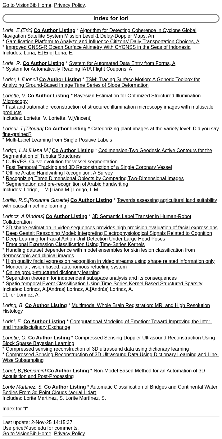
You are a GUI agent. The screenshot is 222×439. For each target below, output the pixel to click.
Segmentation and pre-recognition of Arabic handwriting (67, 184)
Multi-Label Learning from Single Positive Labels (59, 139)
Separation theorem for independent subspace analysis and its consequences (91, 278)
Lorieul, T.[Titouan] (22, 128)
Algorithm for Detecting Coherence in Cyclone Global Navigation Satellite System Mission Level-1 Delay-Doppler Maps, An (99, 33)
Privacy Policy (69, 5)
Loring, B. (13, 305)
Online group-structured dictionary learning (53, 272)
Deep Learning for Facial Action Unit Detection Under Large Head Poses (85, 238)
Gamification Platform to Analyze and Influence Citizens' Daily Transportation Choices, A (103, 41)
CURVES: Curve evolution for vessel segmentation (62, 161)
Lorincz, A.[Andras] (23, 216)
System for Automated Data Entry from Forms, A (122, 63)
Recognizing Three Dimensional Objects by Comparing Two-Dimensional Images (95, 178)
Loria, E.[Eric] (17, 30)
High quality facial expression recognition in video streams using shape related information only (110, 261)
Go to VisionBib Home (26, 5)
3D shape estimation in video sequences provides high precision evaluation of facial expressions (112, 227)
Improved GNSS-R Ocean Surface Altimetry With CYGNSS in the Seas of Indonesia (98, 47)
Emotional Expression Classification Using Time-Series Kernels (75, 244)
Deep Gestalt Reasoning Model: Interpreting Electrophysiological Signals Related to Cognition (109, 233)
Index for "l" (15, 408)
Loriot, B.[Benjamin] (24, 370)
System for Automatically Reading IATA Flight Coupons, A (69, 69)
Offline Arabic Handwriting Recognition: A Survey (59, 172)
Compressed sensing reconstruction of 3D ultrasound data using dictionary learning (97, 349)
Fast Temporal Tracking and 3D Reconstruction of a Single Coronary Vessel (89, 167)
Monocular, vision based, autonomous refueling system (66, 266)
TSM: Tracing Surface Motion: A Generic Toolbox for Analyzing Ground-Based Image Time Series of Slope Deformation (101, 82)
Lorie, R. (11, 63)
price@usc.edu (29, 428)
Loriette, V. (14, 95)
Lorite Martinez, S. (22, 387)
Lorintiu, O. (14, 337)
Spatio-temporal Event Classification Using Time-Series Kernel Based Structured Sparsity (104, 283)
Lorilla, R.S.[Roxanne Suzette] (35, 200)
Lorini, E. (12, 321)
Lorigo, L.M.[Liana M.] (26, 150)
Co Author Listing (54, 30)
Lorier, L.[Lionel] (20, 79)
